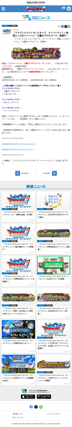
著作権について (18, 414)
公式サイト (41, 130)
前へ (25, 173)
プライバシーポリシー (54, 414)
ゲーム (6, 26)
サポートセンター (18, 417)
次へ (46, 173)
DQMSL (14, 26)
